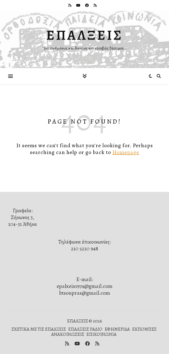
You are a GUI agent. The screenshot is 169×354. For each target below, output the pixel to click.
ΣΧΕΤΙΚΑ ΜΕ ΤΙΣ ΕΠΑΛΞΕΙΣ (38, 329)
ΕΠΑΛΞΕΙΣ (84, 35)
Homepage (125, 152)
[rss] (70, 5)
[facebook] (87, 5)
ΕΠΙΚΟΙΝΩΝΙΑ (101, 334)
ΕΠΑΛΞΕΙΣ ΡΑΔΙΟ (85, 329)
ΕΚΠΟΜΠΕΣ (144, 329)
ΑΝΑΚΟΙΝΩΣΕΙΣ (67, 334)
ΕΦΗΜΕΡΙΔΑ (117, 329)
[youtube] (78, 5)
